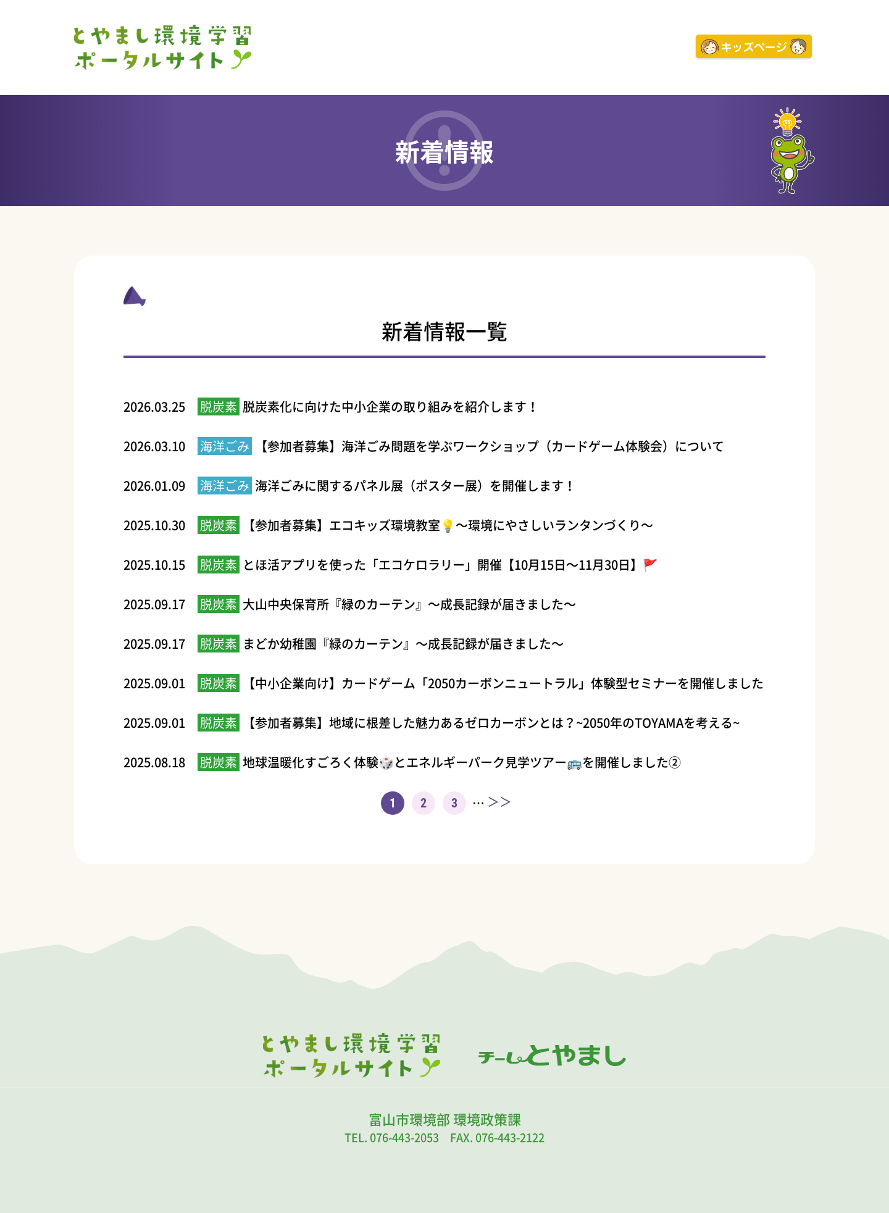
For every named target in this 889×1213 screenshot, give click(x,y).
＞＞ (499, 802)
